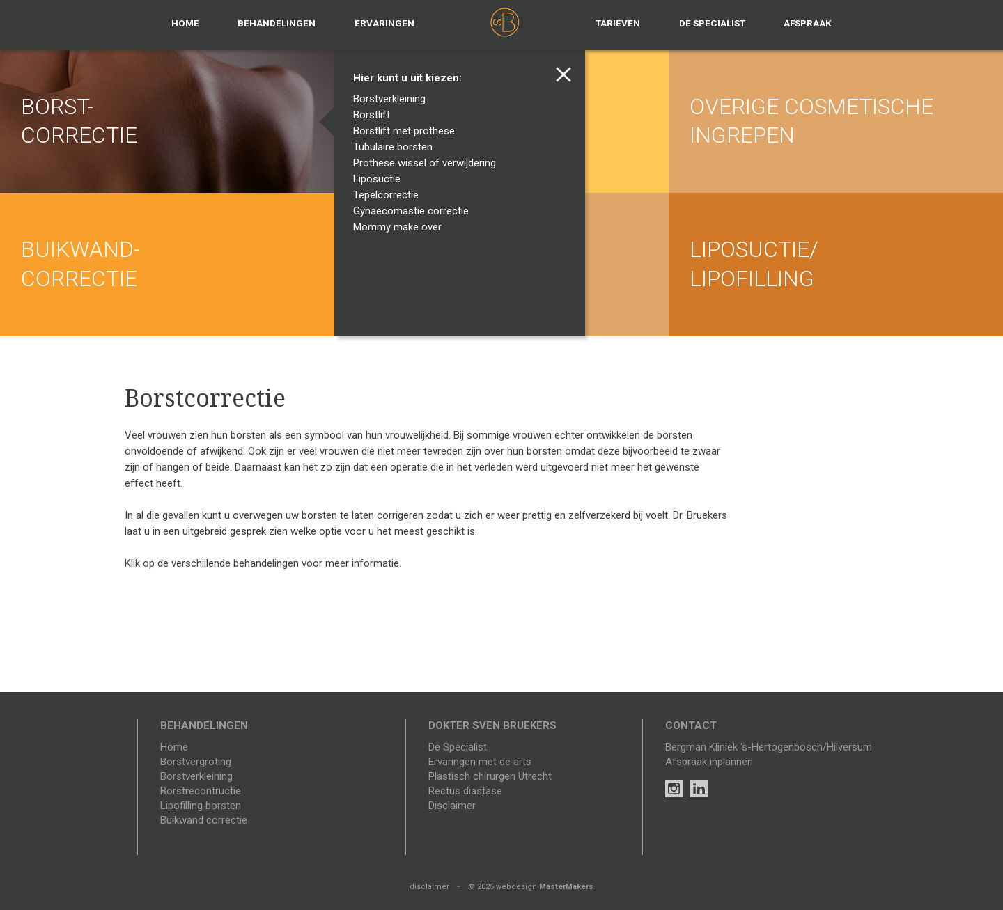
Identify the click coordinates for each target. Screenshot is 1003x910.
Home (185, 23)
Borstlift (374, 115)
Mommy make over (400, 227)
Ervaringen (384, 23)
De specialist (712, 23)
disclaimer (429, 886)
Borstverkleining (392, 99)
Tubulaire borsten (396, 147)
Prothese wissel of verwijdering (427, 163)
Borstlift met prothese (407, 131)
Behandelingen (277, 23)
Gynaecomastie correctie (414, 211)
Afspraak (808, 23)
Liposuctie (380, 179)
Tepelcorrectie (389, 195)
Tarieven (618, 23)
